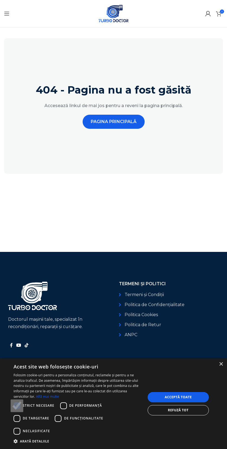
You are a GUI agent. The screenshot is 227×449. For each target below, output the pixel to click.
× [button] (221, 364)
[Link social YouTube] (18, 345)
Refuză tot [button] (178, 410)
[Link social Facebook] (11, 345)
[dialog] (113, 403)
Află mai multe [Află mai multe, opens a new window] (47, 396)
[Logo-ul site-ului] (113, 13)
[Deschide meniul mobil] (6, 13)
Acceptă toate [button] (178, 397)
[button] (78, 441)
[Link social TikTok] (26, 345)
